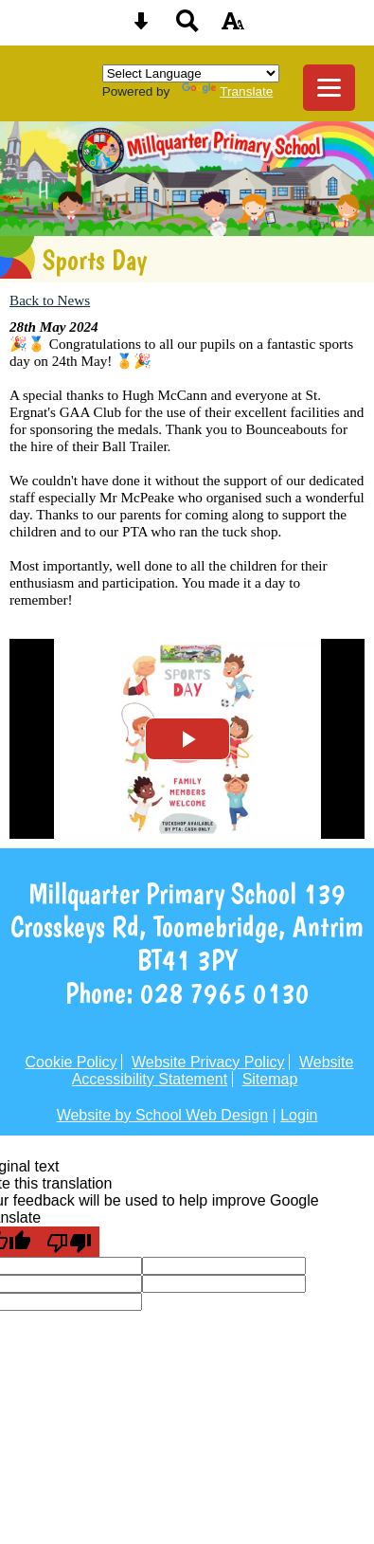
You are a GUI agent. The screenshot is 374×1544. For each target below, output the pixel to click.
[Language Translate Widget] (190, 73)
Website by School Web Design (163, 1115)
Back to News (49, 300)
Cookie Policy (71, 1062)
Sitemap (270, 1079)
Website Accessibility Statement (213, 1070)
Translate (227, 91)
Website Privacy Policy (208, 1062)
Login (298, 1115)
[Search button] (187, 27)
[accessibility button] (233, 27)
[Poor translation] (69, 1241)
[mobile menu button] (329, 87)
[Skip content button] (141, 27)
